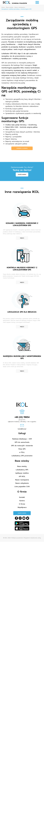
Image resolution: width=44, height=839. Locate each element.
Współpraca (22, 507)
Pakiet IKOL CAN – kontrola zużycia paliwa (21, 127)
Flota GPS (22, 449)
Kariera (22, 500)
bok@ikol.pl (22, 429)
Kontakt (22, 497)
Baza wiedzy (22, 466)
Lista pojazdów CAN (22, 486)
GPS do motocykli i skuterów (22, 445)
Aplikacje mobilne (22, 473)
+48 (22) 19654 (22, 417)
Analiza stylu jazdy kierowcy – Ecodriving (21, 125)
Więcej (22, 238)
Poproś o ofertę (22, 148)
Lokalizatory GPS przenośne (22, 456)
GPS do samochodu (22, 442)
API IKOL (22, 476)
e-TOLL (22, 452)
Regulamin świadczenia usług (32, 538)
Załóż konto (22, 174)
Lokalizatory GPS (22, 470)
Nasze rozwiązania (22, 480)
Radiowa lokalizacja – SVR (22, 439)
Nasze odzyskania (22, 483)
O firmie (22, 504)
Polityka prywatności (17, 538)
